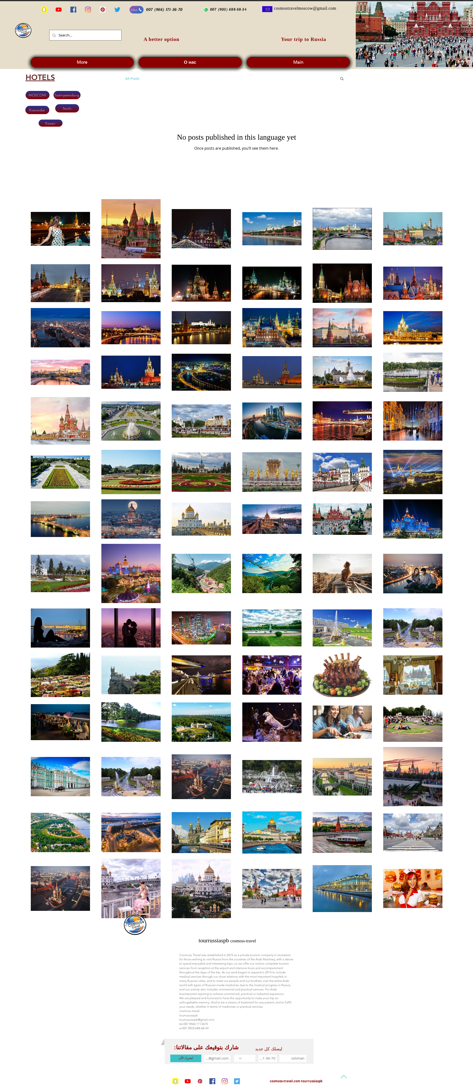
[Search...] (85, 35)
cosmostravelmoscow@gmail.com (305, 8)
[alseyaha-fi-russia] (117, 10)
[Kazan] (51, 123)
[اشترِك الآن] (185, 1058)
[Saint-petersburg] (67, 95)
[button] (342, 78)
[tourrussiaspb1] (200, 1081)
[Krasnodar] (37, 110)
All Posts (132, 78)
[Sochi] (67, 108)
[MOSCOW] (38, 95)
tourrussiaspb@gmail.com (196, 1019)
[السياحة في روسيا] (44, 10)
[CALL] (137, 9)
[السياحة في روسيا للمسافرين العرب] (59, 10)
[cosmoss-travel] (237, 1081)
